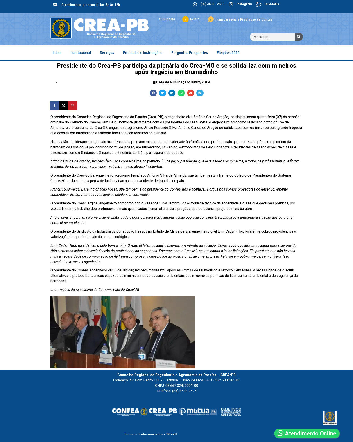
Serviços (107, 52)
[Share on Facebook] (54, 105)
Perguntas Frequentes (189, 52)
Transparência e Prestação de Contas (243, 19)
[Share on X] (63, 105)
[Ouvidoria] (259, 4)
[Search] (299, 37)
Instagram (244, 4)
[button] (153, 93)
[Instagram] (231, 4)
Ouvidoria (272, 4)
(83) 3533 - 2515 (212, 4)
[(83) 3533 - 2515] (195, 4)
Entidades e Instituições (142, 52)
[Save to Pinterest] (72, 105)
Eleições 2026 (228, 52)
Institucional (80, 52)
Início (57, 52)
